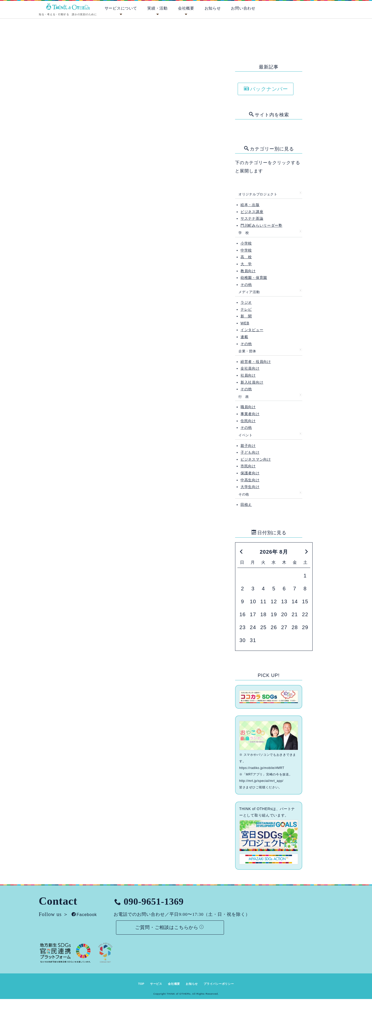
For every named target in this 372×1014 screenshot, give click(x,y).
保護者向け (250, 473)
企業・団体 (247, 351)
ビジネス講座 (252, 212)
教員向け (248, 271)
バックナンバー (266, 89)
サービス (148, 982)
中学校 (246, 250)
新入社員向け (252, 382)
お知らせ (213, 8)
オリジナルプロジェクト (257, 194)
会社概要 (186, 8)
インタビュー (252, 330)
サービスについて (121, 8)
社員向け (248, 375)
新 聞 (246, 316)
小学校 (246, 243)
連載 (244, 337)
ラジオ (246, 302)
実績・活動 (157, 8)
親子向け (248, 446)
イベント (245, 435)
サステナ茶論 (252, 218)
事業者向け (250, 414)
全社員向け (250, 368)
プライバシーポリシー (227, 982)
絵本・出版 (250, 205)
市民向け (248, 466)
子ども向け (250, 452)
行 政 (243, 397)
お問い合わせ (243, 8)
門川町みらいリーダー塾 (261, 225)
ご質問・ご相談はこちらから (189, 922)
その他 (246, 285)
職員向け (248, 407)
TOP (130, 982)
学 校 (243, 233)
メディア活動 (249, 292)
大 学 (246, 264)
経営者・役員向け (256, 362)
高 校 (246, 257)
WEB (245, 323)
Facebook (87, 909)
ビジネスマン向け (256, 459)
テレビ (246, 309)
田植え (246, 504)
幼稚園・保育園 (254, 278)
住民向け (248, 421)
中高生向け (250, 480)
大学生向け (250, 487)
